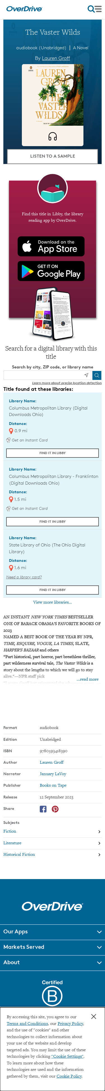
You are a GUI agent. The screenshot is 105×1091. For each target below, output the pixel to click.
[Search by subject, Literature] (52, 843)
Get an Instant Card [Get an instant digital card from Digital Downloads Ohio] (27, 440)
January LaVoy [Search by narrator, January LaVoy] (53, 774)
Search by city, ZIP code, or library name (52, 367)
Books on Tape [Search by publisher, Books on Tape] (53, 786)
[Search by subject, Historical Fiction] (52, 854)
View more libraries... (52, 602)
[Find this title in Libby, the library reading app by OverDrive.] (52, 249)
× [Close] (94, 1016)
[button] (52, 932)
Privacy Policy (70, 1024)
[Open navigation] (95, 9)
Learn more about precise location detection (67, 383)
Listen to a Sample (52, 156)
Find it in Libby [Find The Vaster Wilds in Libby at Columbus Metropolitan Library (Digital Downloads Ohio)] (52, 453)
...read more (88, 680)
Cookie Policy (69, 1076)
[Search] (96, 375)
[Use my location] (86, 375)
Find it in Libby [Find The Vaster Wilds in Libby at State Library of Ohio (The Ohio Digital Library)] (52, 590)
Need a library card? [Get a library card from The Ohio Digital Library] (24, 576)
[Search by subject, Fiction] (52, 831)
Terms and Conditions (27, 1024)
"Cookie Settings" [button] (67, 1057)
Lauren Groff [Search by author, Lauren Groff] (56, 58)
